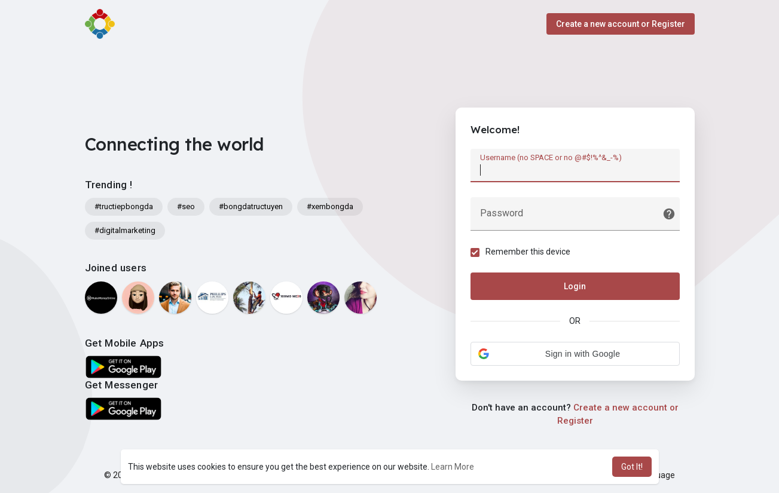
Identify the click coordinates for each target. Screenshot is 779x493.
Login (575, 286)
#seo (186, 206)
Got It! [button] (632, 466)
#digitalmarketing (124, 230)
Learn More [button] (452, 466)
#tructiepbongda (123, 206)
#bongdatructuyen (251, 206)
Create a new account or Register (620, 24)
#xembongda (330, 206)
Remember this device (527, 251)
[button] (575, 354)
